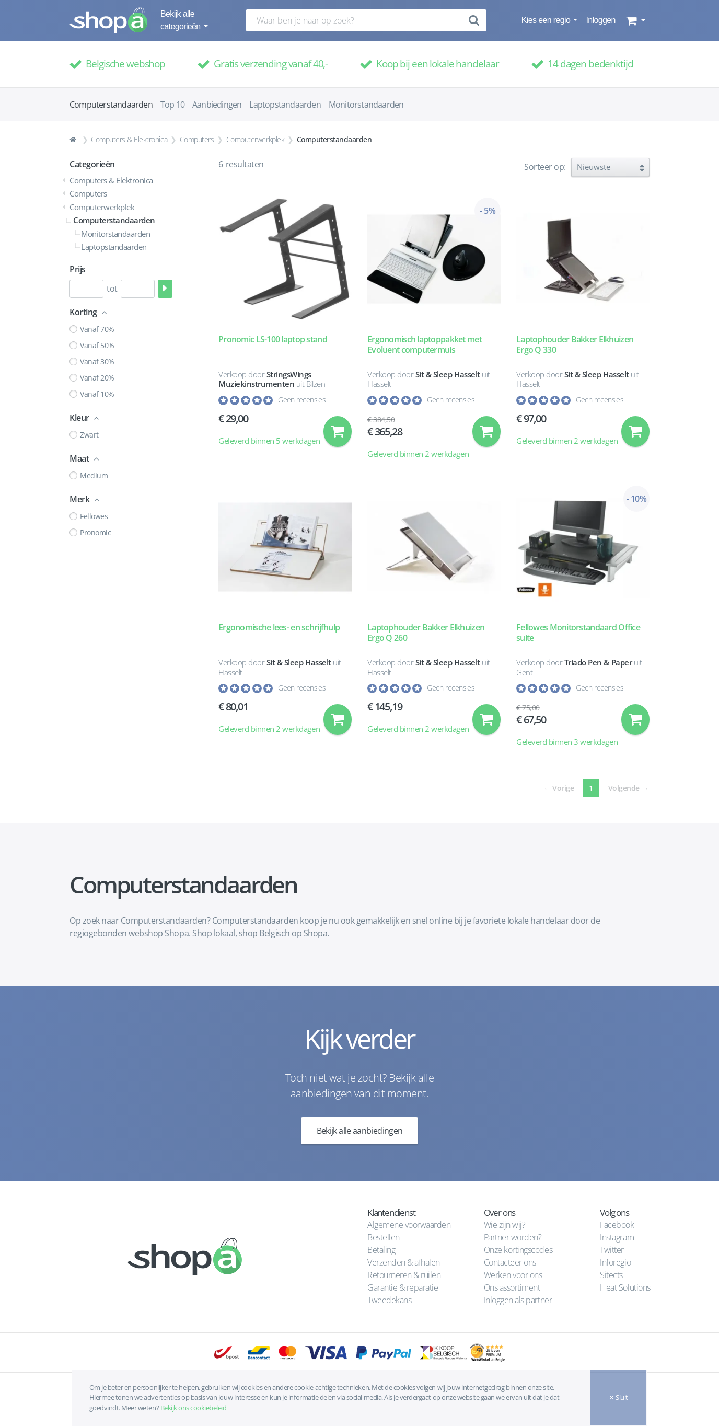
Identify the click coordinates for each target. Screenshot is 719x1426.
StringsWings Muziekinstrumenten (264, 379)
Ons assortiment (512, 1287)
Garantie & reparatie (402, 1287)
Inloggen (600, 20)
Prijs (77, 269)
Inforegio (616, 1262)
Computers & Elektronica (129, 139)
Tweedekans (389, 1300)
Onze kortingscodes (518, 1250)
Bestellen (383, 1237)
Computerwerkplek (255, 139)
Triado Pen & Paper (598, 663)
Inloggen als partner (518, 1300)
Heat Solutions (626, 1287)
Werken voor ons (513, 1275)
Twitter (612, 1250)
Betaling (381, 1250)
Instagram (617, 1237)
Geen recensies (302, 400)
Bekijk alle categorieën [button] (181, 20)
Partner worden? (513, 1237)
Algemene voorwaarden (408, 1224)
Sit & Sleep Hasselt (447, 374)
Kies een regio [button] (546, 20)
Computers (197, 139)
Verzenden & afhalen (403, 1262)
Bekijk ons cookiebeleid (193, 1407)
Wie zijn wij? (505, 1224)
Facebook (617, 1224)
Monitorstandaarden (366, 104)
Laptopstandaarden (284, 104)
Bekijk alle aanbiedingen (360, 1131)
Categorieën (92, 164)
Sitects (612, 1275)
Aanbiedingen (216, 104)
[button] (635, 20)
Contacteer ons (510, 1262)
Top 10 (172, 104)
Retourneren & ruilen (403, 1275)
